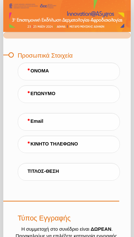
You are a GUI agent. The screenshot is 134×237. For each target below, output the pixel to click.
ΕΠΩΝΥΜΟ (43, 93)
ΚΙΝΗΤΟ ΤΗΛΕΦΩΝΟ (54, 143)
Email (37, 121)
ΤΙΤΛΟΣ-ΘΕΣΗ (43, 171)
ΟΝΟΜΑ (40, 70)
